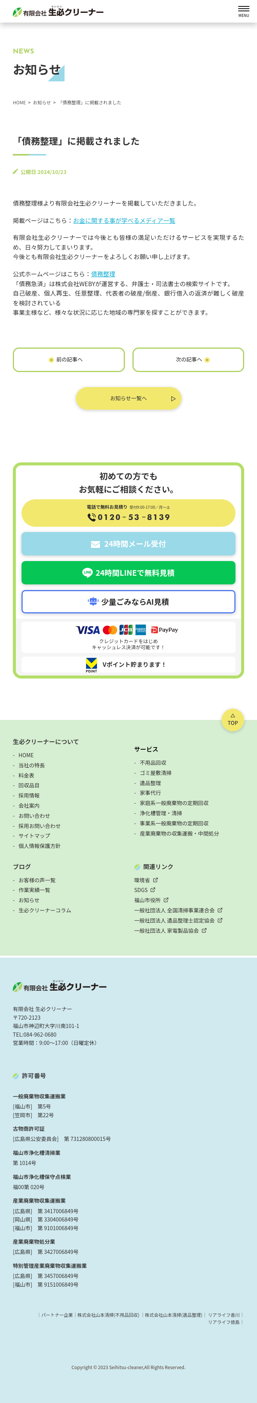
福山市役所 (147, 900)
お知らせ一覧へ (128, 398)
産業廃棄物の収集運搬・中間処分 (179, 833)
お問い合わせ (34, 815)
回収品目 (29, 785)
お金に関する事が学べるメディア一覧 (124, 220)
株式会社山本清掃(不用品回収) (108, 1315)
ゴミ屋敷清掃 (156, 772)
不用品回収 (153, 762)
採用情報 (29, 795)
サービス (146, 748)
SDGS (141, 890)
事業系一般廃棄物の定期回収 (174, 823)
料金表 (26, 775)
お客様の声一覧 (36, 880)
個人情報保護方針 (39, 845)
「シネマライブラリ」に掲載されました (188, 361)
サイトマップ (34, 835)
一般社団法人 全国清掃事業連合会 (174, 910)
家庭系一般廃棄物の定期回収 (174, 803)
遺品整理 (150, 783)
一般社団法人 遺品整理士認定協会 (174, 920)
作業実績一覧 (34, 890)
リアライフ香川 (224, 1315)
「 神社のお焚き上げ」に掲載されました (68, 361)
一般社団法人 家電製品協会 (166, 930)
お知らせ (29, 900)
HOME (26, 755)
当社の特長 (31, 765)
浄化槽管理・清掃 (161, 813)
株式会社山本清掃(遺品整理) (173, 1315)
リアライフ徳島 (224, 1322)
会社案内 (29, 805)
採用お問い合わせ (39, 826)
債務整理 (103, 273)
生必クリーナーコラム (44, 910)
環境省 (142, 880)
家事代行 (150, 792)
